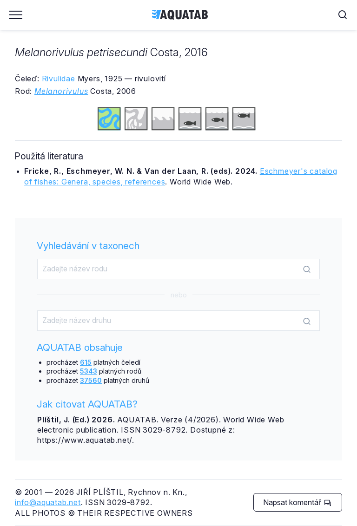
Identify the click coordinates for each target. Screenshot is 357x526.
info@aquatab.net (48, 502)
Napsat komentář (297, 502)
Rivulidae (58, 78)
